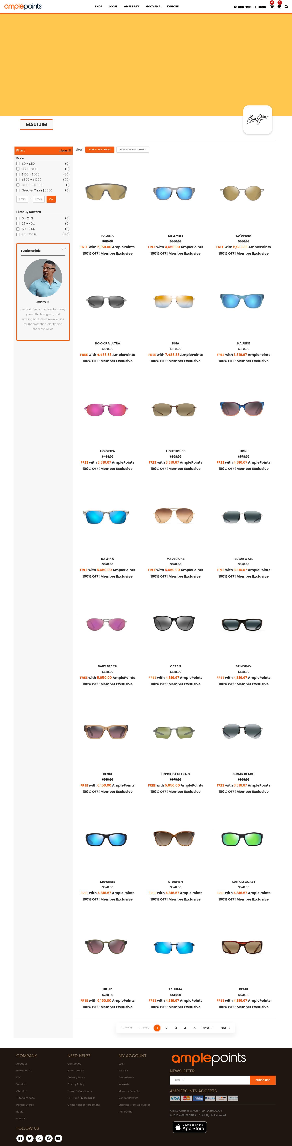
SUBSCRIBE (263, 1080)
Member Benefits (129, 1091)
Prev (143, 1028)
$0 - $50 (28, 164)
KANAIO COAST (243, 882)
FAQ (18, 1077)
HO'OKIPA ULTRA (107, 343)
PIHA (175, 343)
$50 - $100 (30, 169)
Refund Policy (76, 1070)
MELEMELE (175, 236)
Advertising (126, 1111)
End (226, 1028)
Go (51, 199)
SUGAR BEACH (243, 774)
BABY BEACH (107, 666)
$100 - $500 (31, 174)
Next (208, 1028)
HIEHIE (107, 989)
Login (122, 1064)
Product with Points (100, 149)
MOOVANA (153, 6)
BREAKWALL (243, 559)
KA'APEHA (243, 236)
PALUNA (107, 236)
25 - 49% (29, 224)
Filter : (20, 151)
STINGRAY (243, 666)
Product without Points (133, 149)
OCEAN (175, 666)
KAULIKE (243, 343)
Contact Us (74, 1064)
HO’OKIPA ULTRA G (175, 774)
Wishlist (123, 1070)
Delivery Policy (76, 1077)
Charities (21, 1091)
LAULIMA (175, 989)
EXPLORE (173, 6)
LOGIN (260, 7)
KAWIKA (107, 559)
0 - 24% (28, 218)
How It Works (24, 1070)
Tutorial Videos (25, 1098)
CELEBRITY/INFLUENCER (81, 1098)
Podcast (21, 1118)
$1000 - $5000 (33, 185)
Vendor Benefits (128, 1098)
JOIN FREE (242, 7)
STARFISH (175, 882)
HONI (244, 451)
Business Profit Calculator (134, 1105)
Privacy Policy (76, 1084)
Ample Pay (131, 6)
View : (79, 149)
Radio (19, 1111)
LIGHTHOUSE (175, 451)
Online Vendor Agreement (84, 1105)
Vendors (21, 1084)
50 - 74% (28, 229)
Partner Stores (25, 1105)
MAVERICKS (176, 559)
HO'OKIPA (107, 451)
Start (126, 1028)
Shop (98, 6)
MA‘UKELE (107, 882)
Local (113, 6)
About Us (21, 1064)
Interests (124, 1084)
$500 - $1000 (32, 180)
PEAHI (243, 989)
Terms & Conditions (80, 1091)
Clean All (65, 150)
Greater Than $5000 (37, 190)
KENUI (107, 774)
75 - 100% (29, 234)
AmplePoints (126, 1077)
